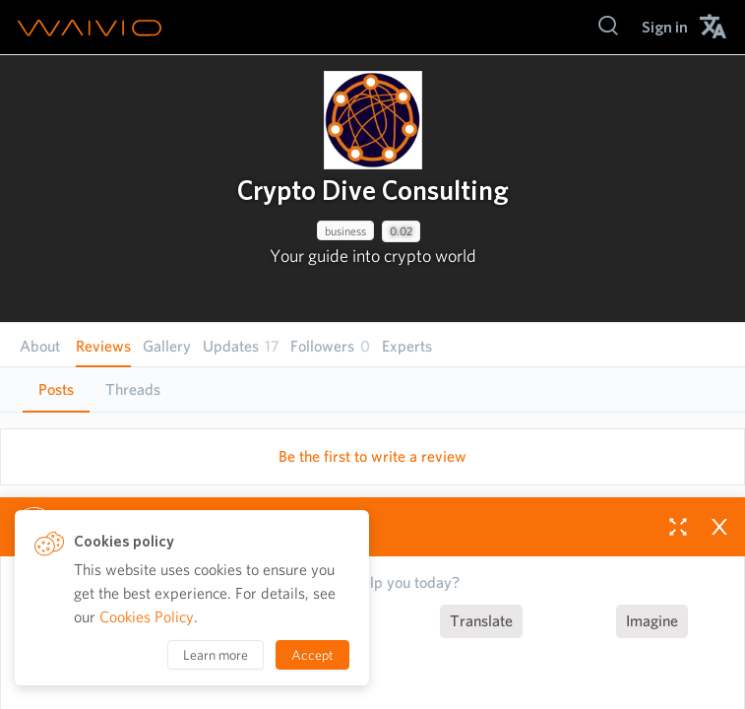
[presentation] (373, 120)
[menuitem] (665, 27)
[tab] (56, 390)
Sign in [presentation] (665, 27)
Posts (56, 389)
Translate (481, 621)
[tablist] (372, 389)
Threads (132, 389)
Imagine (652, 621)
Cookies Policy (146, 617)
